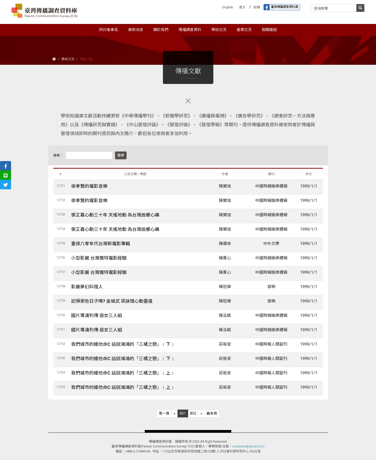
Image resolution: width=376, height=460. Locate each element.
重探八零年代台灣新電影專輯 (100, 243)
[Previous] (164, 413)
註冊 (256, 7)
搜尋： (58, 155)
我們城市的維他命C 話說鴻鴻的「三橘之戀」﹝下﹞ (123, 344)
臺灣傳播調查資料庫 (281, 7)
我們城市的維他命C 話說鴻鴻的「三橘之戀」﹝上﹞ (123, 373)
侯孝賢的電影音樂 (89, 186)
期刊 (271, 174)
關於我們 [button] (160, 29)
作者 (225, 174)
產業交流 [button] (244, 29)
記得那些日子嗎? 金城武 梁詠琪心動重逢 (112, 301)
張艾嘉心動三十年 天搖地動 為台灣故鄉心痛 (115, 215)
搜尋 (120, 155)
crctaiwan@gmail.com (248, 446)
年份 (308, 174)
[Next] (201, 413)
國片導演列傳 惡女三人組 (96, 315)
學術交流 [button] (218, 29)
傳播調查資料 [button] (190, 29)
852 (193, 413)
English (227, 7)
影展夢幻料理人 (87, 286)
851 (183, 413)
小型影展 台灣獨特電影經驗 (99, 258)
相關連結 (269, 29)
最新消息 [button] (135, 29)
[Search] (334, 8)
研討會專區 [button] (108, 29)
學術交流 (67, 59)
